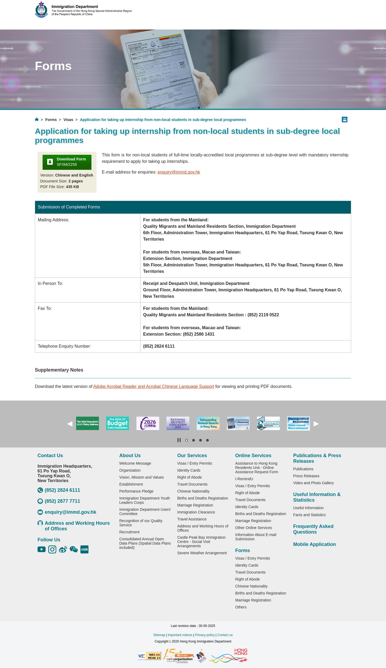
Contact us (225, 635)
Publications (303, 469)
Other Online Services (253, 528)
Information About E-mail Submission (255, 537)
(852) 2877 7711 (59, 501)
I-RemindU (244, 479)
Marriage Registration (195, 505)
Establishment (131, 484)
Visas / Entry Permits (194, 463)
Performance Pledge (136, 491)
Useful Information (308, 508)
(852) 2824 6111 (59, 490)
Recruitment (129, 532)
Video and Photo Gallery (313, 483)
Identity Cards (188, 470)
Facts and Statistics (309, 515)
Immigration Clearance (196, 512)
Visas (68, 120)
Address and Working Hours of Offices (74, 525)
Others (241, 607)
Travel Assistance (191, 519)
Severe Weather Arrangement (202, 553)
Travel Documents (192, 484)
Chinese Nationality (193, 491)
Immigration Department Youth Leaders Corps (144, 500)
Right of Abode (189, 477)
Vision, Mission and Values (141, 477)
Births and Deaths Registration (202, 498)
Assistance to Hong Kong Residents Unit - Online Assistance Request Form (256, 467)
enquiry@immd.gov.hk (179, 172)
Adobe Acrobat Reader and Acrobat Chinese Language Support (153, 386)
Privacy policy (205, 635)
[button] (69, 424)
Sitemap (159, 635)
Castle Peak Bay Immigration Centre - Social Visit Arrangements (201, 541)
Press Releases (306, 476)
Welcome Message (135, 463)
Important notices (180, 635)
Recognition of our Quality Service (140, 523)
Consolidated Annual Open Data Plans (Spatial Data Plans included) (145, 543)
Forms (51, 120)
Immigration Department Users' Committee (145, 511)
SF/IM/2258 (71, 162)
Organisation (129, 470)
